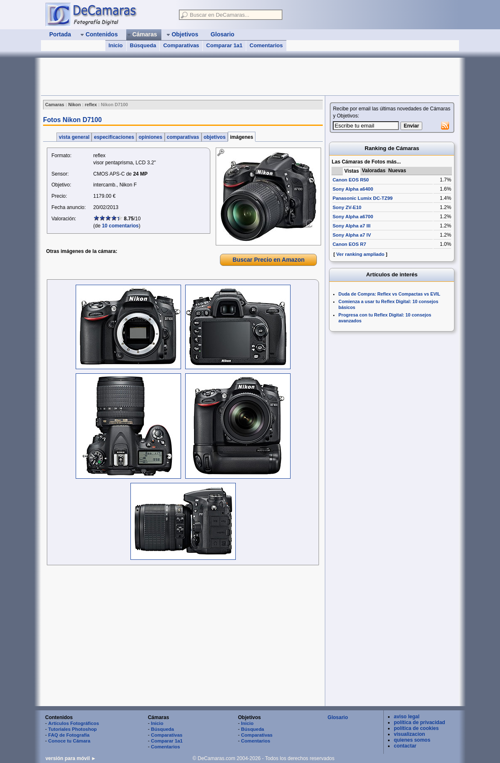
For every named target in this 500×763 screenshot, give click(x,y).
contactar (405, 746)
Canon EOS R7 (349, 244)
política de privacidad (419, 722)
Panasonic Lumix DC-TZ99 (362, 198)
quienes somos (412, 740)
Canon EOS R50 (350, 179)
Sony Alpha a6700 (352, 216)
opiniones (150, 137)
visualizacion (409, 734)
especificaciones (113, 137)
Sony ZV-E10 (346, 207)
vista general (74, 137)
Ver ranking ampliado (360, 254)
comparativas (183, 137)
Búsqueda (143, 45)
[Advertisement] (193, 76)
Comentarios (266, 45)
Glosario (338, 717)
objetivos (214, 137)
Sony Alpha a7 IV (351, 234)
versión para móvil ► (71, 758)
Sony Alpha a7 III (351, 225)
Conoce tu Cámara (69, 740)
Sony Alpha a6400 (352, 188)
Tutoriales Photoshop (72, 729)
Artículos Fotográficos (73, 723)
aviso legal (406, 717)
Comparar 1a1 (224, 45)
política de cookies (416, 728)
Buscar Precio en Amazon (268, 259)
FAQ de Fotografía (68, 734)
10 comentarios (120, 226)
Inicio (116, 45)
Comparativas (181, 45)
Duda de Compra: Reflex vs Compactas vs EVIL (390, 293)
